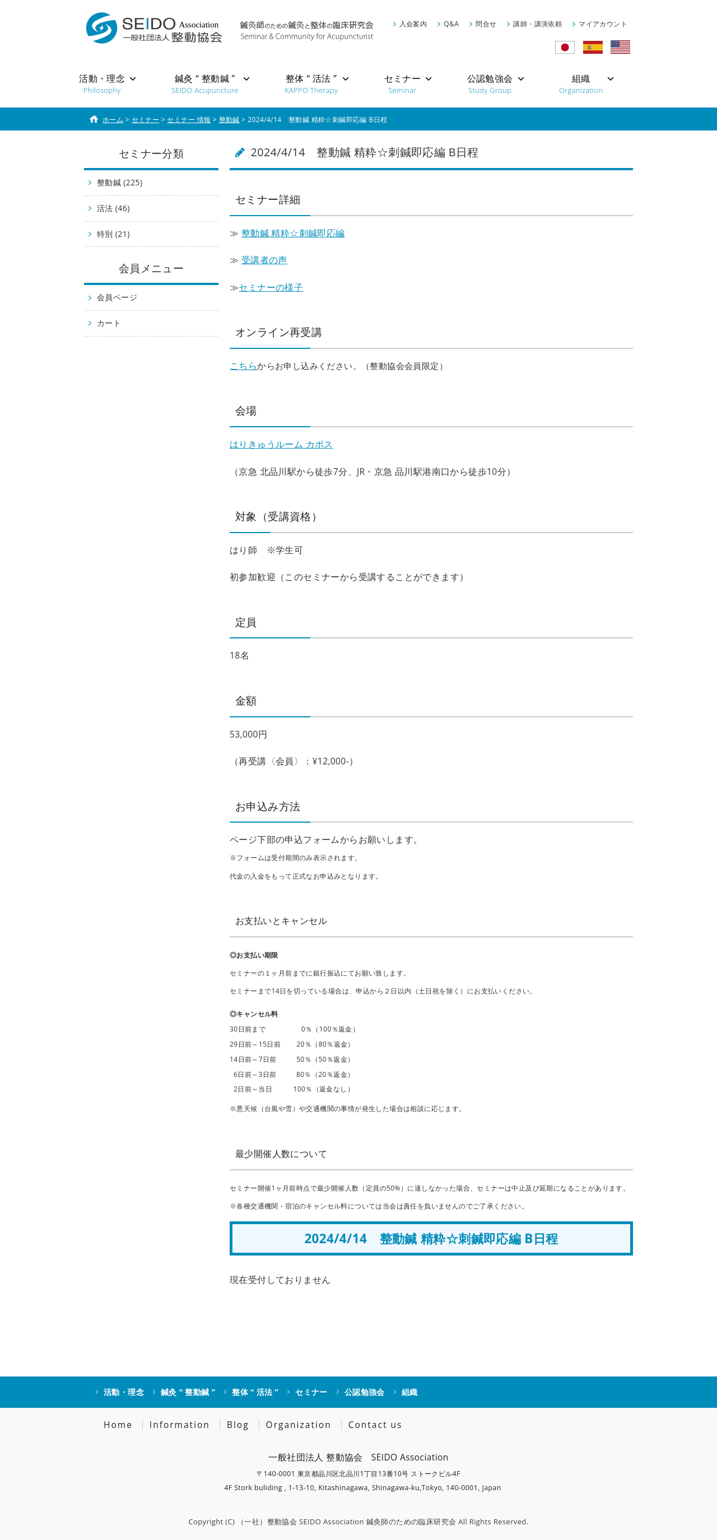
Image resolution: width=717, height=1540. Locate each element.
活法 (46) (113, 208)
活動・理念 (124, 1392)
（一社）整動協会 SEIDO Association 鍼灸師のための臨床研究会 (346, 1521)
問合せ (486, 24)
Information (180, 1424)
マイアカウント (603, 24)
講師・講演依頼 (537, 24)
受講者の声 (264, 260)
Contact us (375, 1424)
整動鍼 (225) (120, 182)
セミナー (311, 1392)
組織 (410, 1392)
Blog (238, 1424)
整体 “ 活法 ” (255, 1392)
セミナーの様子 (271, 287)
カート (109, 323)
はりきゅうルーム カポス (281, 444)
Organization (299, 1424)
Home (118, 1424)
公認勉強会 (364, 1392)
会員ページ (117, 297)
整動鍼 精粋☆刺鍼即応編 (293, 233)
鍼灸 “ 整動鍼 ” (188, 1392)
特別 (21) (113, 233)
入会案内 (413, 24)
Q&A (451, 24)
